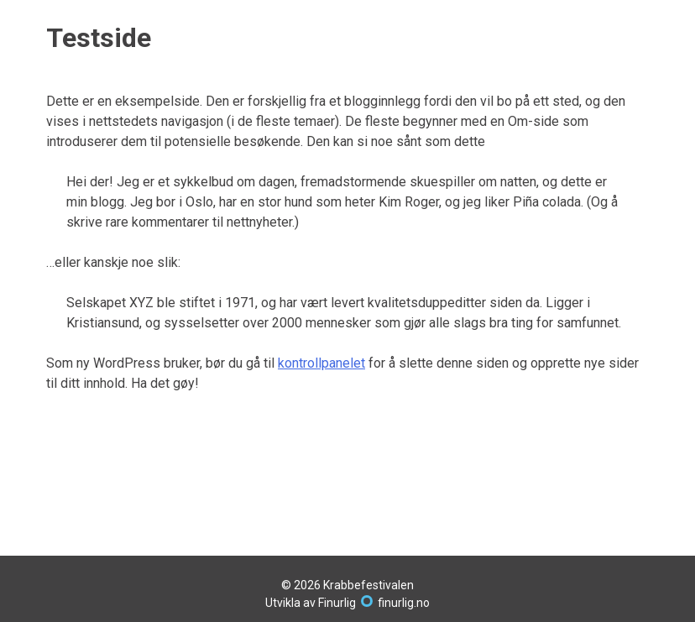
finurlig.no (404, 602)
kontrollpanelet (321, 363)
